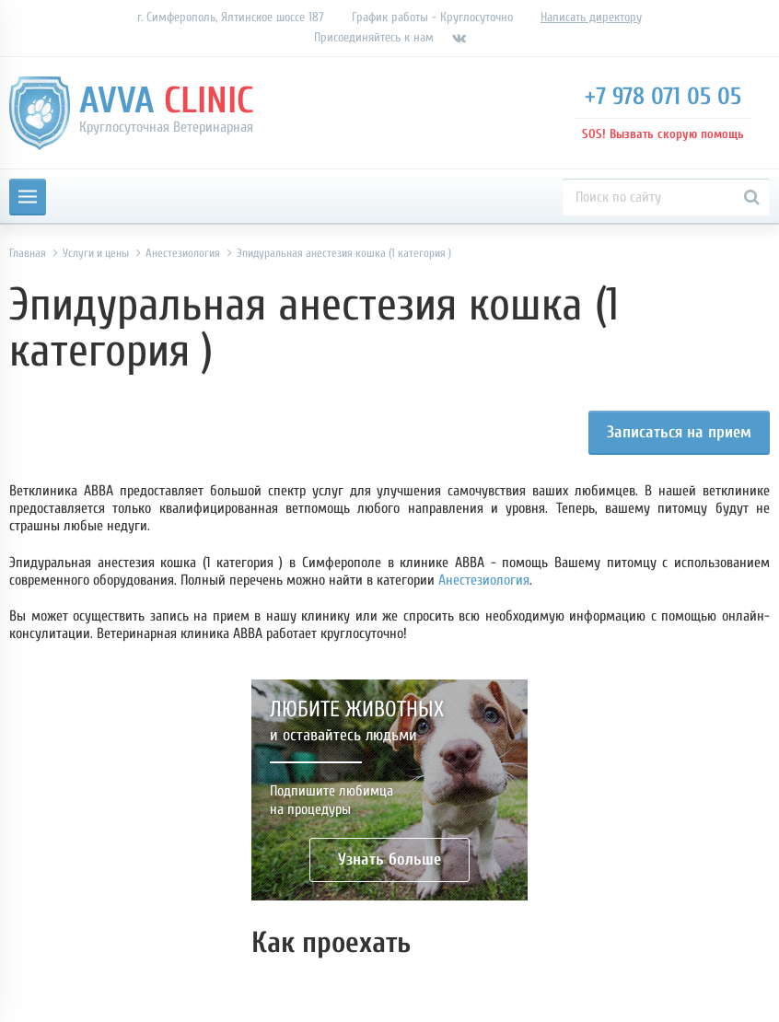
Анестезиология (483, 580)
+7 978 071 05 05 (663, 96)
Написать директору (591, 17)
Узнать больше (389, 859)
